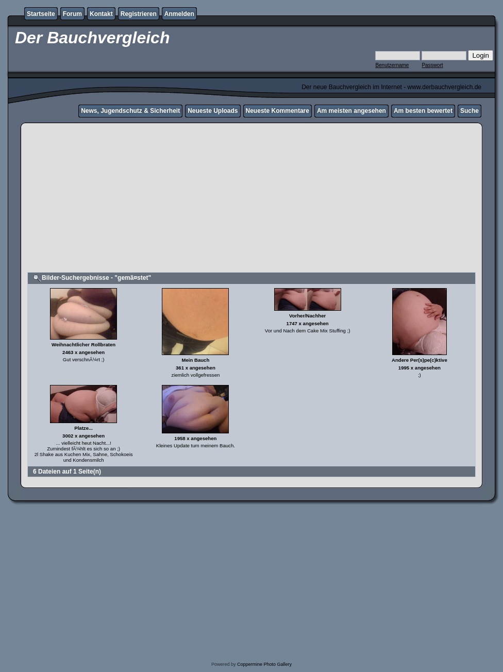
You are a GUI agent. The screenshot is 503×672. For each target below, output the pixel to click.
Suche (469, 110)
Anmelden (179, 14)
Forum (72, 14)
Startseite (41, 14)
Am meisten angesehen (351, 110)
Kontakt (101, 14)
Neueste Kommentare (277, 110)
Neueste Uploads (213, 110)
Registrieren (139, 14)
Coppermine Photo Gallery (264, 664)
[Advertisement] (251, 199)
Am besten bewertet (423, 110)
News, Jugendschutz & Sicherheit (130, 110)
